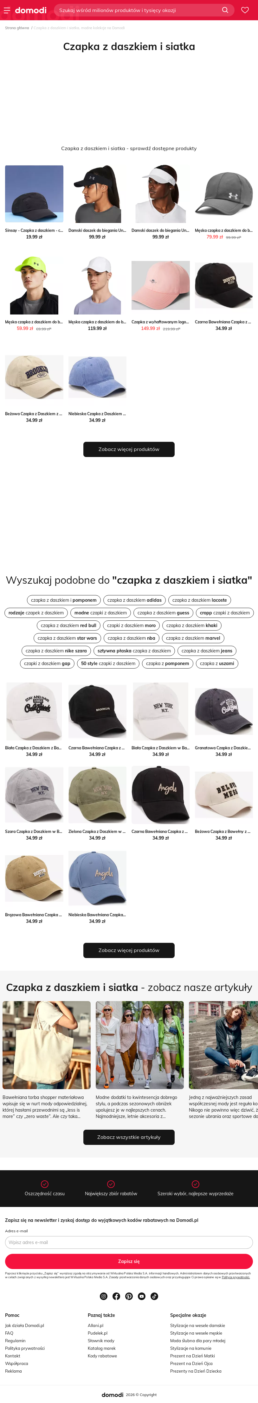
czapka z (167, 663)
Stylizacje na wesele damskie (197, 1325)
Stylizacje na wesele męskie (196, 1333)
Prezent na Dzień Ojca (191, 1363)
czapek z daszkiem (36, 613)
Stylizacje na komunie (190, 1348)
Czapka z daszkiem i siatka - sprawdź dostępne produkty (129, 148)
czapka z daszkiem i (64, 600)
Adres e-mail (16, 1230)
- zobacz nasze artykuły (129, 987)
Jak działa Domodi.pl (24, 1325)
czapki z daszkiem (100, 613)
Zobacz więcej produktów (129, 449)
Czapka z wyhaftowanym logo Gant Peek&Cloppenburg (181, 322)
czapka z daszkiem (134, 600)
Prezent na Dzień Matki (192, 1355)
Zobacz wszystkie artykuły (129, 1137)
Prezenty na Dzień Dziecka (196, 1371)
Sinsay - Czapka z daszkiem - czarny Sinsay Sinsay (50, 230)
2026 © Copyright (141, 1394)
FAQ (9, 1333)
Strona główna (17, 28)
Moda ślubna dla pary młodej (197, 1340)
